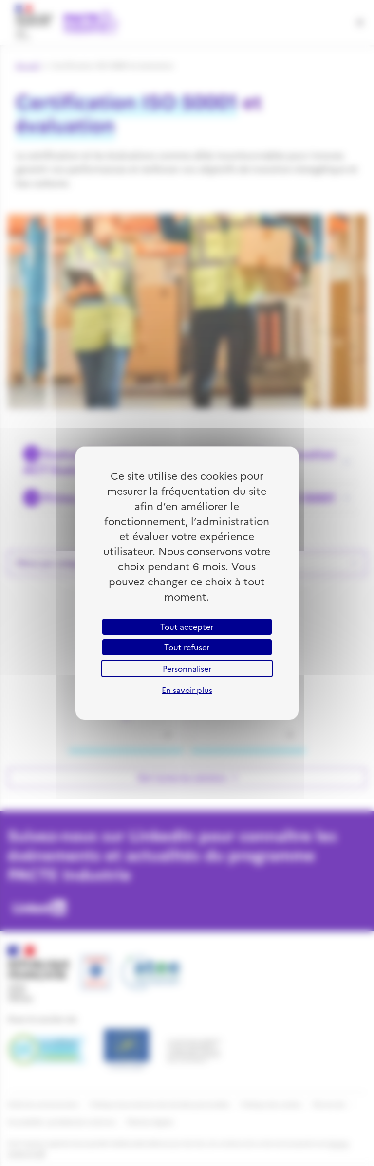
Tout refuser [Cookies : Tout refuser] (186, 647)
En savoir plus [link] (187, 690)
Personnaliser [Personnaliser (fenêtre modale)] (187, 668)
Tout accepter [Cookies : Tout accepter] (186, 627)
